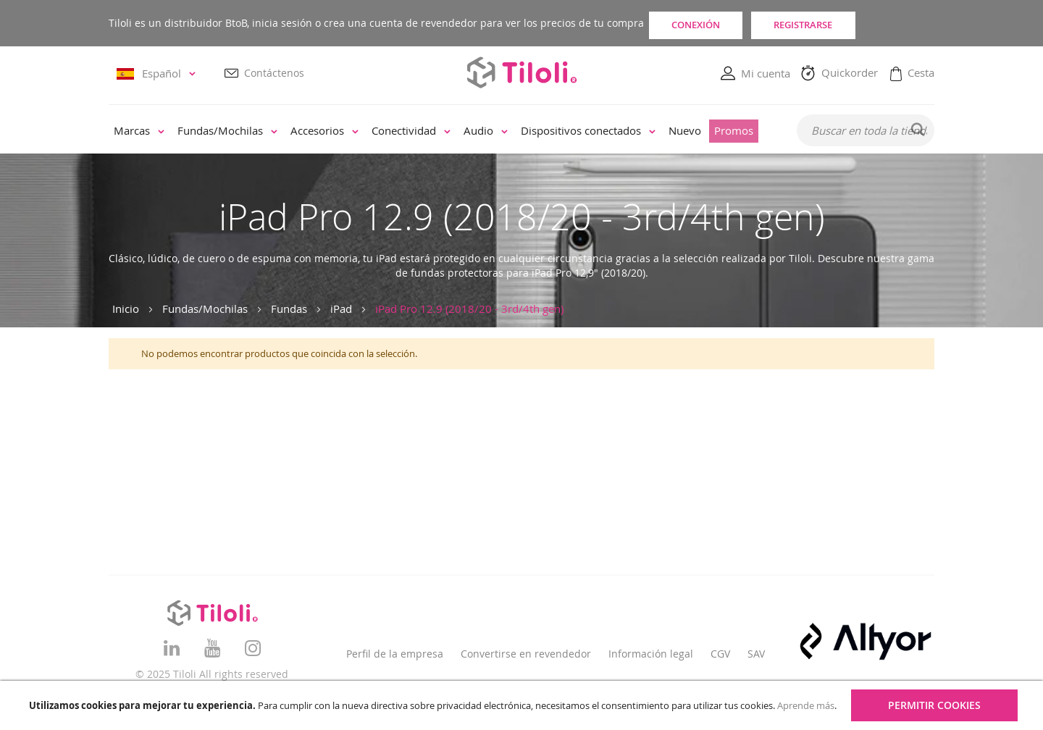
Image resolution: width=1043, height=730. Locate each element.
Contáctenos (274, 73)
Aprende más (805, 705)
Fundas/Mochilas (205, 308)
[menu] (443, 131)
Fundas (289, 308)
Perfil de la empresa (394, 653)
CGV (720, 653)
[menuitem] (139, 131)
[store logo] (521, 72)
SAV (756, 653)
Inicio (125, 308)
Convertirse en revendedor (526, 653)
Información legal (650, 653)
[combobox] (865, 131)
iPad (341, 308)
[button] (158, 74)
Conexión (715, 23)
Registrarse (864, 23)
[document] (523, 705)
